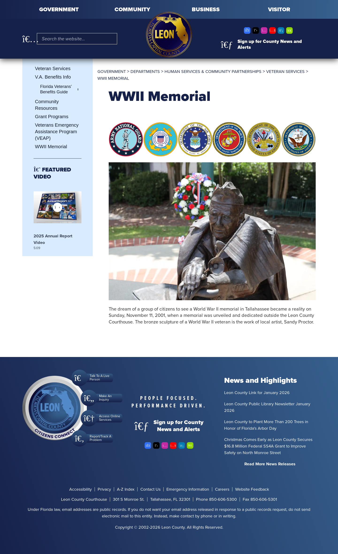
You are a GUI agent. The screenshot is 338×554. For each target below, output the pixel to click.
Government (59, 9)
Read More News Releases (270, 464)
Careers (222, 489)
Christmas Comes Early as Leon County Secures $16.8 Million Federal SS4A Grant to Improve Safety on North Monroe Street (268, 446)
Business (206, 9)
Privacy (104, 489)
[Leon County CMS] (169, 34)
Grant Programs (51, 116)
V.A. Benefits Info (53, 77)
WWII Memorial (51, 146)
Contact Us (150, 489)
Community (132, 9)
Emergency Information (187, 489)
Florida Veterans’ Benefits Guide (60, 89)
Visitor (279, 9)
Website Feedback (252, 489)
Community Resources (47, 105)
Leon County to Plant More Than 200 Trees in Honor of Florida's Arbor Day (266, 425)
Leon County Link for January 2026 (257, 393)
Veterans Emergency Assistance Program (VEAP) (57, 131)
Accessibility (80, 489)
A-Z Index (125, 489)
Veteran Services (52, 68)
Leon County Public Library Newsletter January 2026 (267, 407)
